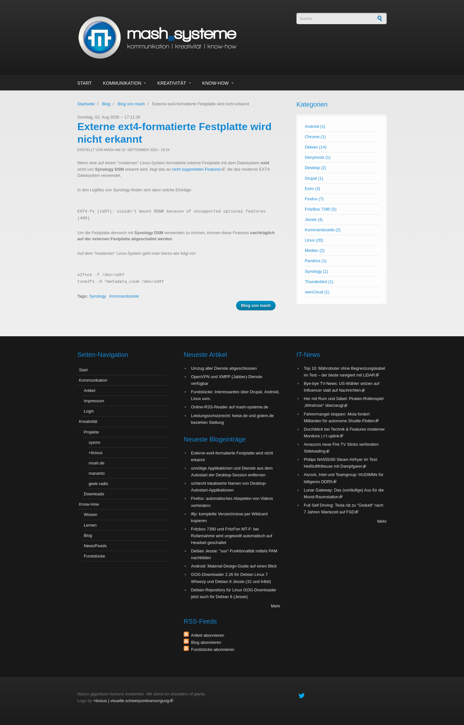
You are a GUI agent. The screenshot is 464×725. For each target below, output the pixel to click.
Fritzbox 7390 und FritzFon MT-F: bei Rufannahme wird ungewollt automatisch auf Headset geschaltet (231, 536)
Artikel (89, 390)
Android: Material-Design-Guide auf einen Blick (234, 566)
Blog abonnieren (205, 642)
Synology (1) (316, 271)
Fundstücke (94, 556)
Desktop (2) (315, 167)
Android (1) (315, 126)
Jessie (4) (314, 219)
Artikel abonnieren (206, 635)
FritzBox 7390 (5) (320, 209)
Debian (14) (315, 147)
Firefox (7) (314, 198)
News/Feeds (95, 545)
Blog (106, 103)
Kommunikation (122, 83)
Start (84, 83)
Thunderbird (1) (319, 281)
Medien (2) (314, 250)
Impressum (94, 400)
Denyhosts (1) (318, 157)
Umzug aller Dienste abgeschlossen (224, 368)
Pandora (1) (316, 260)
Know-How (215, 83)
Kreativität (171, 83)
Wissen (90, 514)
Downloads (94, 493)
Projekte (91, 432)
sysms (94, 442)
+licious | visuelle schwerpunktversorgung (133, 700)
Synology (97, 296)
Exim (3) (312, 188)
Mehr (275, 606)
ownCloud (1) (317, 292)
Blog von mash (131, 103)
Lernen (90, 525)
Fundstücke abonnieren (211, 649)
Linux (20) (314, 240)
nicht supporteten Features (198, 169)
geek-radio (98, 483)
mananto (97, 473)
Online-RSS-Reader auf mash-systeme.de (229, 407)
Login (89, 411)
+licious (95, 452)
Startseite (86, 103)
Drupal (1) (314, 178)
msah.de (96, 463)
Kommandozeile (124, 296)
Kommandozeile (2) (323, 229)
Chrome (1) (315, 136)
